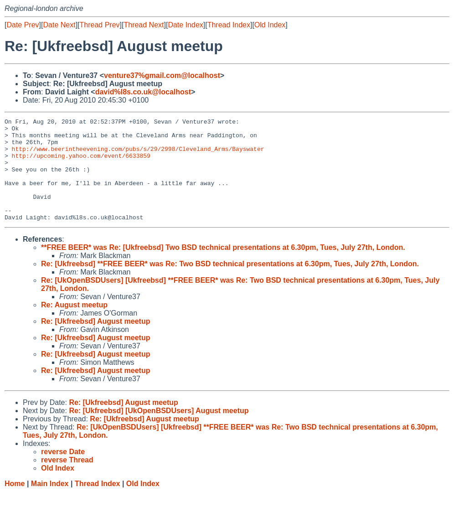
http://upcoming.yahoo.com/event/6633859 (81, 164)
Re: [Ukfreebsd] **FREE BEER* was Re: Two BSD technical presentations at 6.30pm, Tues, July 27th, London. (230, 284)
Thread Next (144, 25)
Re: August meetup (74, 325)
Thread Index (228, 25)
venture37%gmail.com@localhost (162, 75)
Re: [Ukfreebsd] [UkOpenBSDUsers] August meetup (158, 431)
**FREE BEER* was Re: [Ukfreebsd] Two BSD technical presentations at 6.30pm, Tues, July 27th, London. (223, 268)
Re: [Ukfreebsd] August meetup (95, 342)
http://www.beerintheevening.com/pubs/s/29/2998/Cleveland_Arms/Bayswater (138, 155)
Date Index (185, 25)
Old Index (269, 25)
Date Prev (22, 25)
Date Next (59, 25)
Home (15, 504)
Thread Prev (100, 25)
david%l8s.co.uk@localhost (143, 92)
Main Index (50, 504)
